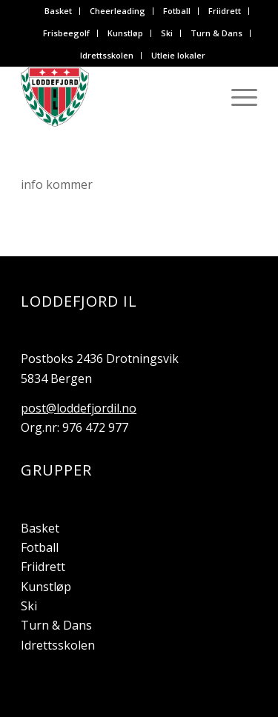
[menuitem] (58, 11)
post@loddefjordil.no (78, 408)
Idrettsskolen (106, 55)
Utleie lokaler (178, 55)
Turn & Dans (216, 33)
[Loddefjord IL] (115, 97)
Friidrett (224, 10)
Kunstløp (125, 33)
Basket (58, 10)
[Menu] (236, 97)
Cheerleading (117, 10)
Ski (167, 33)
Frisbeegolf (66, 33)
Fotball (177, 10)
